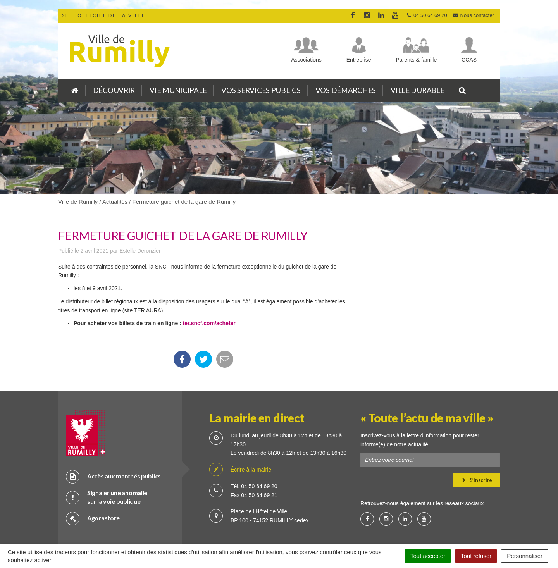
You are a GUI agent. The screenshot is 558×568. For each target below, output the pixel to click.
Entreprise (358, 60)
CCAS (469, 60)
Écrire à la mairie (240, 443)
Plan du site (205, 529)
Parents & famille (416, 60)
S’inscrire (477, 453)
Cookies (269, 529)
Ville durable (417, 90)
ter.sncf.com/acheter (209, 323)
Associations (306, 60)
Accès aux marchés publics (113, 449)
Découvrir (114, 90)
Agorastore (93, 491)
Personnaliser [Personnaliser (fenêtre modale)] (524, 556)
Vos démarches (345, 90)
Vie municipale (178, 90)
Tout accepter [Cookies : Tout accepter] (427, 556)
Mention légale (307, 529)
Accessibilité (351, 529)
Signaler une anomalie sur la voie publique (106, 470)
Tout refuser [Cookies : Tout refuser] (476, 556)
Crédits (239, 529)
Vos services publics (260, 90)
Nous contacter (473, 15)
